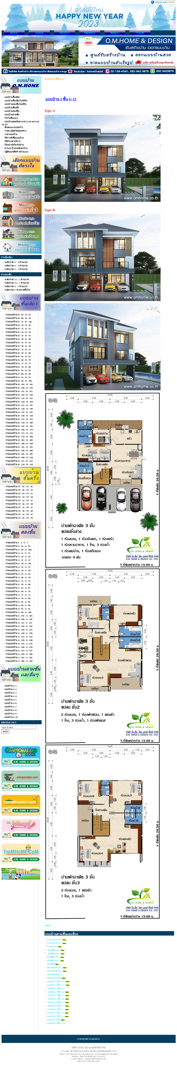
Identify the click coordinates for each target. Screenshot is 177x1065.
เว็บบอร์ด (140, 33)
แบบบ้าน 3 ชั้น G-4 (56, 1006)
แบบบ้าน (39, 33)
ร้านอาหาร (52, 946)
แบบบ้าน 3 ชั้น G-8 (56, 992)
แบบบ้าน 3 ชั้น (54, 1020)
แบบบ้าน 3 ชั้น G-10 (56, 985)
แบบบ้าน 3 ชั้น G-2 (55, 1013)
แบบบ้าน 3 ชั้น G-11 (56, 981)
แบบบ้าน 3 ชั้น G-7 (56, 995)
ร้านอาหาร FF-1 (54, 943)
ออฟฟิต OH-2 (53, 957)
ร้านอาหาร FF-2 (54, 939)
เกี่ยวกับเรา (64, 33)
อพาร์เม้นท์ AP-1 (54, 974)
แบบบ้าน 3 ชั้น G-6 (56, 999)
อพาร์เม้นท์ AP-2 (54, 971)
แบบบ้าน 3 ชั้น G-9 (56, 988)
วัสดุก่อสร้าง (89, 33)
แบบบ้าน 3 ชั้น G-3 (56, 1009)
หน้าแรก (14, 33)
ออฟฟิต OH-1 (53, 960)
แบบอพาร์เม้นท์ (54, 978)
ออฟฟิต (51, 964)
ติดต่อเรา (114, 33)
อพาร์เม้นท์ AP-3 (54, 967)
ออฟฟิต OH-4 (53, 950)
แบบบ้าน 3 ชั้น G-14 (56, 1023)
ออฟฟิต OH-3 (53, 953)
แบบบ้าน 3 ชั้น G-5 (56, 1002)
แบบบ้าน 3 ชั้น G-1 (55, 1016)
